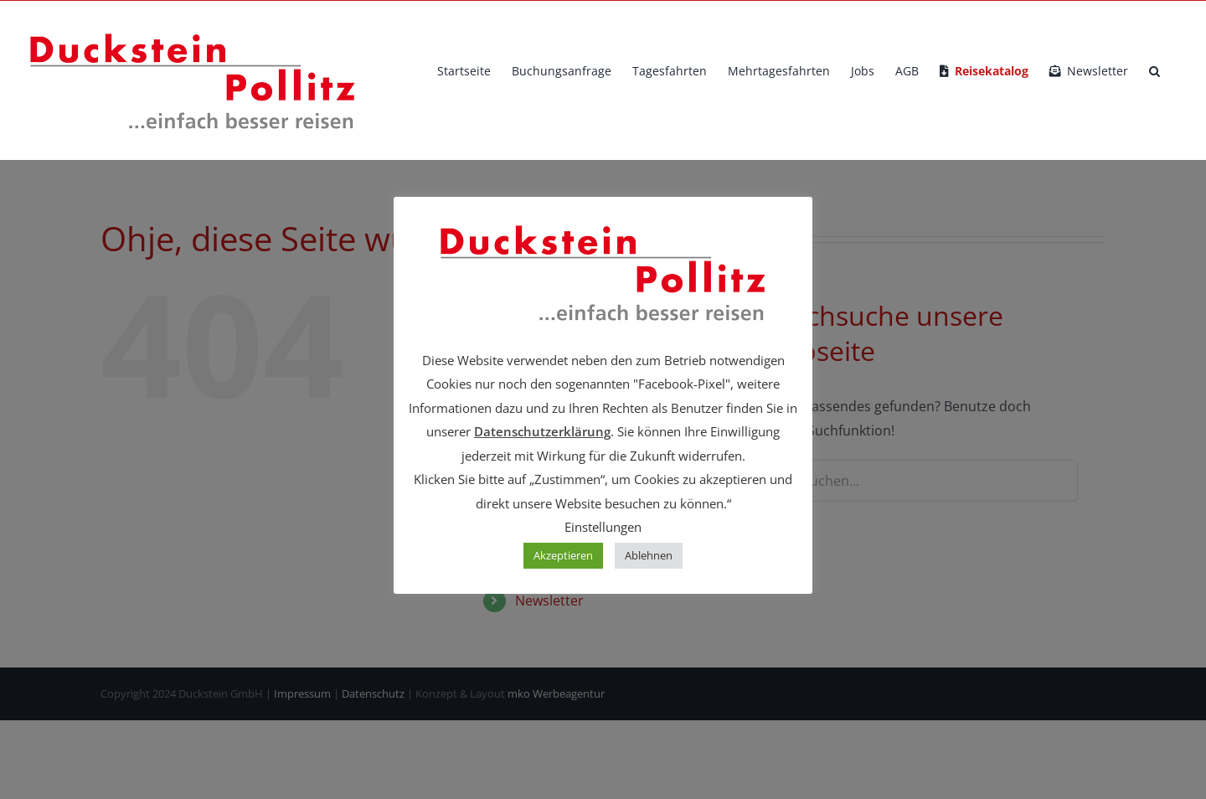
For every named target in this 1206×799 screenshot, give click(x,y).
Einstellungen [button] (603, 526)
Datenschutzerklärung (542, 431)
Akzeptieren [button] (563, 555)
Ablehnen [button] (649, 555)
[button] (1154, 71)
